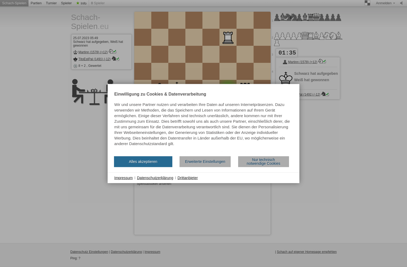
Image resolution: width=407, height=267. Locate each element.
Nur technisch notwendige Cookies (263, 162)
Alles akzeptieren (143, 161)
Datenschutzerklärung (155, 177)
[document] (203, 122)
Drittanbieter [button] (187, 177)
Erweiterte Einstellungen (205, 161)
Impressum (123, 177)
